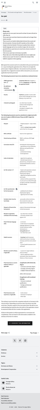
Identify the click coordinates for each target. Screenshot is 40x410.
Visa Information (28, 12)
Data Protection (5, 396)
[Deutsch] (2, 2)
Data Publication (5, 398)
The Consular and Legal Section (15, 12)
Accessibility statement (6, 400)
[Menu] (37, 2)
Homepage (4, 12)
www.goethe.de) (24, 231)
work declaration (9, 90)
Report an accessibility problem (8, 403)
